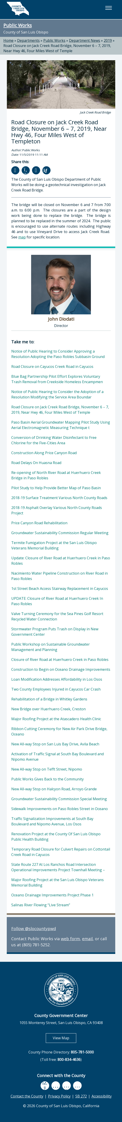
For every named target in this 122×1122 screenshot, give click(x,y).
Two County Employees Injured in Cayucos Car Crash (56, 689)
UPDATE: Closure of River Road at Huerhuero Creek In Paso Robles (57, 601)
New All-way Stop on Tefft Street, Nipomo (46, 769)
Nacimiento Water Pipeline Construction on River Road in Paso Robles (59, 576)
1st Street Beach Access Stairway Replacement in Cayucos (59, 588)
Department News (84, 40)
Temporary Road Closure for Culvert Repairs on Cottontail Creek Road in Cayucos (60, 852)
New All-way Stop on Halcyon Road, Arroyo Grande (54, 789)
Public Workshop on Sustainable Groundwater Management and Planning (50, 647)
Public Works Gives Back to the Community (47, 779)
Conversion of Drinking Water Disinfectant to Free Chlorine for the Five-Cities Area (54, 440)
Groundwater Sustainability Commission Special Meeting (59, 798)
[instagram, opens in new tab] (77, 1085)
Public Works (17, 25)
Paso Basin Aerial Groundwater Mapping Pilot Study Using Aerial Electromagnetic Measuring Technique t (60, 425)
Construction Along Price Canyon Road (44, 452)
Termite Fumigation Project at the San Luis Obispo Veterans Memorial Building (54, 545)
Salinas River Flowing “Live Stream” (40, 904)
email (87, 938)
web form (70, 938)
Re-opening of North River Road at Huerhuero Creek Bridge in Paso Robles (56, 475)
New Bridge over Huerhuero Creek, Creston (48, 709)
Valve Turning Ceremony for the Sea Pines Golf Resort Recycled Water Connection (57, 616)
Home (8, 40)
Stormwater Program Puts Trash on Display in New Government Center (54, 632)
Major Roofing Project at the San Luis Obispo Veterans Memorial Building (57, 882)
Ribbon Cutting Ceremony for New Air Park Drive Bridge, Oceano (59, 731)
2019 (108, 40)
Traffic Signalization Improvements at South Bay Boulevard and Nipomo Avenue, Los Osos (52, 821)
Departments (28, 40)
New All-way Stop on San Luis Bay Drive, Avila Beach (55, 744)
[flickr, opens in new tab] (66, 1085)
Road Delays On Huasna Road (36, 462)
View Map (64, 1037)
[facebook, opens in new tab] (44, 1085)
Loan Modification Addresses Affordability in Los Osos (56, 679)
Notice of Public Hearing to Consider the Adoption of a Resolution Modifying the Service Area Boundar (57, 394)
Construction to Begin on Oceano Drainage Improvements (60, 669)
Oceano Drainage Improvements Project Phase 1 (52, 895)
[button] (108, 7)
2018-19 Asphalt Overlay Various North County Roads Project (56, 510)
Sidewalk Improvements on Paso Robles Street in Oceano (59, 808)
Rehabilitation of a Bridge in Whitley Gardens (49, 699)
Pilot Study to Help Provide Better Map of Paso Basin (56, 487)
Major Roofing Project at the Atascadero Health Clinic (56, 718)
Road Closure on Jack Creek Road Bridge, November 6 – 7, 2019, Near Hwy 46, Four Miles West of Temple (57, 48)
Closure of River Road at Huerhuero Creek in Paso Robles (59, 659)
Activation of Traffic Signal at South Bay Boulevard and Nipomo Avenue (57, 756)
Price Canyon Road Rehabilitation (39, 522)
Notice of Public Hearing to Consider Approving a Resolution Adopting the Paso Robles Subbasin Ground (58, 354)
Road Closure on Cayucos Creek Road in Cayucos (52, 366)
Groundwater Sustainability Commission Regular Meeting (59, 532)
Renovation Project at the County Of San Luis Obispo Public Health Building (56, 836)
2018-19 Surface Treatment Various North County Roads (59, 497)
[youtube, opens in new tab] (56, 1085)
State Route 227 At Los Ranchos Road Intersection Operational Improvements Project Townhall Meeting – (58, 867)
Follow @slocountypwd (33, 928)
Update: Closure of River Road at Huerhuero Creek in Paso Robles (60, 560)
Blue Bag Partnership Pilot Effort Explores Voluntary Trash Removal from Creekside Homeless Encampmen (57, 379)
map (22, 237)
